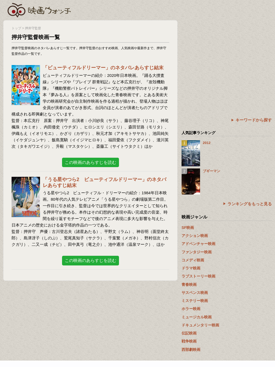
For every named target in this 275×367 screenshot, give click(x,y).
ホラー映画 (191, 309)
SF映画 (188, 227)
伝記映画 (189, 333)
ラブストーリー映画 (198, 276)
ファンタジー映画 (197, 252)
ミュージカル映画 (197, 317)
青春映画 (189, 284)
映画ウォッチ (39, 9)
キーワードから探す (254, 120)
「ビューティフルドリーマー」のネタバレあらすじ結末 (103, 67)
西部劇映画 (191, 349)
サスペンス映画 (195, 292)
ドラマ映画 (191, 268)
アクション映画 (195, 235)
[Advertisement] (227, 57)
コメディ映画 (193, 260)
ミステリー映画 (195, 300)
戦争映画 (189, 341)
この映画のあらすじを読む (90, 162)
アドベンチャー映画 (198, 244)
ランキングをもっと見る (249, 204)
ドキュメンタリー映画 (200, 325)
